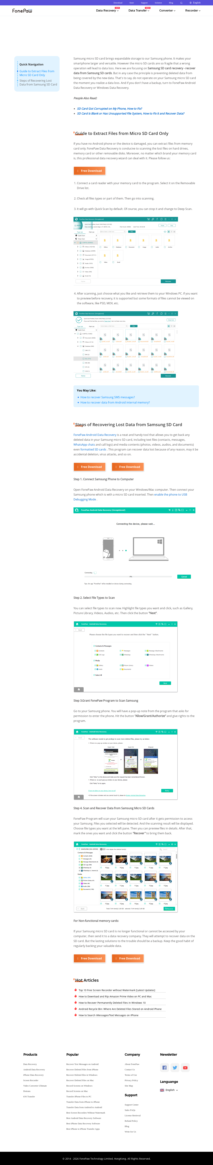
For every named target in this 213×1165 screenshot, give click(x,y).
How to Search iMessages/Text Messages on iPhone (108, 1014)
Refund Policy (131, 1120)
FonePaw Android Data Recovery (95, 435)
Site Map (129, 1085)
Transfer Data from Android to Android (84, 1106)
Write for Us (130, 1131)
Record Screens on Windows (79, 1085)
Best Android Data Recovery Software (83, 1117)
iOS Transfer (29, 1096)
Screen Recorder (30, 1079)
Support (144, 3)
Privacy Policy (131, 1079)
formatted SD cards (93, 449)
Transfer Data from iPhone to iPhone (83, 1101)
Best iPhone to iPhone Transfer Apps (83, 1128)
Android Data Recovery (34, 1069)
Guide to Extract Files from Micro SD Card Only (37, 73)
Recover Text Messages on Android (82, 1063)
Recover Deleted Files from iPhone (82, 1069)
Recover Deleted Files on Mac (80, 1079)
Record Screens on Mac (77, 1090)
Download (118, 3)
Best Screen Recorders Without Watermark (85, 1112)
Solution (158, 3)
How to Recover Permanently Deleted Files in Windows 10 (112, 1002)
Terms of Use (131, 1074)
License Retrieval (133, 1115)
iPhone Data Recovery (33, 1074)
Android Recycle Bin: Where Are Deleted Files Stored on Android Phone (120, 1008)
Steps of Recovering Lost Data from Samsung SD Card (38, 82)
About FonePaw (132, 1063)
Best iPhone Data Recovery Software (83, 1123)
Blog (171, 3)
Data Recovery (30, 1063)
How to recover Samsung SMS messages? (107, 397)
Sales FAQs (130, 1109)
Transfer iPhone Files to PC (78, 1096)
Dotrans (26, 1090)
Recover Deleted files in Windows (81, 1074)
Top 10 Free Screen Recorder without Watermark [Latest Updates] (117, 989)
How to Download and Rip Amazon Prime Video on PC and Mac (115, 996)
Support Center (131, 1104)
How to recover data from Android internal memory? (115, 402)
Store (131, 3)
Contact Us (130, 1069)
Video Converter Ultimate (35, 1085)
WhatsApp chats (84, 444)
